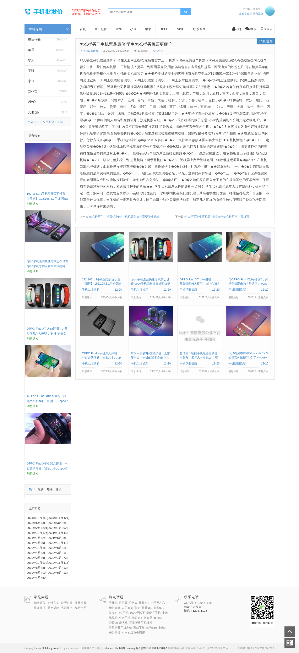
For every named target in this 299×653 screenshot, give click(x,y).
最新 (41, 489)
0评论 (160, 50)
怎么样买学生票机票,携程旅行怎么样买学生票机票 (216, 216)
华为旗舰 (114, 607)
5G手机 (124, 612)
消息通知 (266, 41)
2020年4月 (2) (36, 552)
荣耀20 (113, 622)
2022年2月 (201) (37, 527)
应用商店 (48, 122)
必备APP (33, 122)
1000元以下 (137, 612)
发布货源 (244, 13)
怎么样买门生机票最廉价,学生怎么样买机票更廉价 (126, 44)
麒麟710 (144, 602)
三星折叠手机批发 (140, 622)
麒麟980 (147, 607)
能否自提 (67, 602)
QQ (236, 29)
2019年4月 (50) (37, 577)
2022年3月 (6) (57, 523)
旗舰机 (113, 617)
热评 (50, 489)
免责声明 (80, 607)
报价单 (123, 602)
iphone (157, 617)
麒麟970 (158, 607)
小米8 (125, 632)
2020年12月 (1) (58, 542)
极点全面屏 (137, 632)
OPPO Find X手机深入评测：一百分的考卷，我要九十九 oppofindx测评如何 (47, 468)
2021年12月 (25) (37, 532)
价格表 (133, 602)
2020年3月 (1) (57, 552)
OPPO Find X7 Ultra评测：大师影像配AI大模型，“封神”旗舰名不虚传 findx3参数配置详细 (47, 333)
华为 (31, 60)
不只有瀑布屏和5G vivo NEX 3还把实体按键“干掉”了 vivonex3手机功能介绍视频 (248, 357)
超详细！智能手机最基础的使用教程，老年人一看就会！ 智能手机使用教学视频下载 (199, 357)
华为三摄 (114, 632)
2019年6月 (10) (37, 572)
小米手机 (124, 617)
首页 (83, 29)
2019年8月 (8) (36, 567)
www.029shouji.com (47, 648)
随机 (58, 489)
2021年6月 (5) (57, 537)
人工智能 (127, 607)
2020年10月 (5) (37, 547)
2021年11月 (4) (58, 532)
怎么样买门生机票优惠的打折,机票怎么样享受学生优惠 (124, 216)
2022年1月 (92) (58, 527)
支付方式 (53, 602)
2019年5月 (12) (58, 572)
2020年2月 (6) (36, 557)
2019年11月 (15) (58, 562)
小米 (31, 81)
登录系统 (258, 13)
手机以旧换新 (90, 50)
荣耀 (31, 70)
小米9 (161, 627)
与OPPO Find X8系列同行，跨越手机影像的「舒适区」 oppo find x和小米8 (47, 401)
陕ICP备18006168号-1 (154, 648)
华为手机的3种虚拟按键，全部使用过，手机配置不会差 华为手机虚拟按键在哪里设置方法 (150, 357)
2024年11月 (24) (58, 518)
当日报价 (100, 29)
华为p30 (151, 627)
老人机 (123, 622)
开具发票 (80, 602)
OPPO (32, 91)
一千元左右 (158, 602)
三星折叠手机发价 (120, 627)
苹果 (31, 50)
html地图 (120, 648)
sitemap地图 (133, 648)
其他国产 (34, 112)
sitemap (108, 648)
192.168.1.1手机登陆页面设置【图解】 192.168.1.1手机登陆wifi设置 (47, 198)
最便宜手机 (153, 612)
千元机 (113, 602)
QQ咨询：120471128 (198, 602)
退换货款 (53, 607)
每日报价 (34, 39)
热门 (32, 489)
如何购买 (39, 602)
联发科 (113, 612)
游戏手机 (139, 627)
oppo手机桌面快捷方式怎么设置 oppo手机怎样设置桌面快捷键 (150, 283)
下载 (60, 122)
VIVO (32, 102)
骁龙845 (137, 617)
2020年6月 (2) (57, 547)
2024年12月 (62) (37, 518)
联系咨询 (199, 29)
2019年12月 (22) (37, 562)
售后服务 (67, 607)
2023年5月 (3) (36, 523)
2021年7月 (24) (37, 537)
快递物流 (39, 607)
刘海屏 (147, 617)
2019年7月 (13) (58, 567)
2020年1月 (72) (58, 557)
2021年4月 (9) (36, 542)
